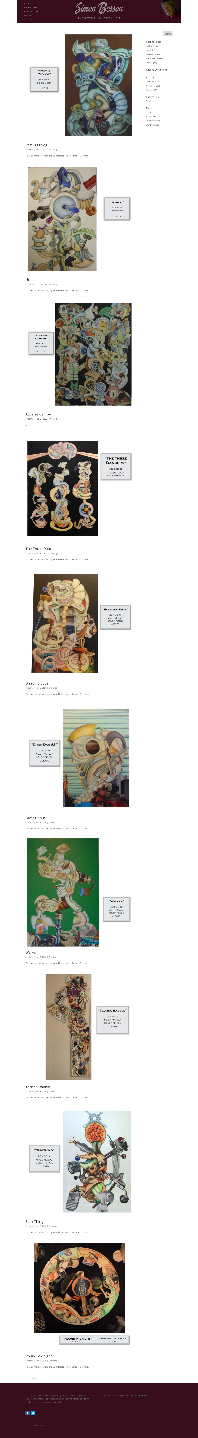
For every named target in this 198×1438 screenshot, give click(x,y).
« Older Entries (31, 1378)
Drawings (53, 149)
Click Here (142, 1395)
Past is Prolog (36, 144)
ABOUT (28, 16)
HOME (27, 3)
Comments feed (153, 120)
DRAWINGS (31, 8)
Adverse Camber (38, 414)
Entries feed (151, 116)
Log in (148, 112)
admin (30, 149)
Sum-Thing (34, 1221)
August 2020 (151, 90)
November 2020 (153, 86)
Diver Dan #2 (36, 817)
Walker (31, 952)
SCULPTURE (31, 12)
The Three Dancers (41, 548)
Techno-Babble (37, 1086)
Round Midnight (38, 1356)
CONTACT (30, 20)
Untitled (32, 279)
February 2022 (152, 81)
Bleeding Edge (36, 683)
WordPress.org (152, 125)
